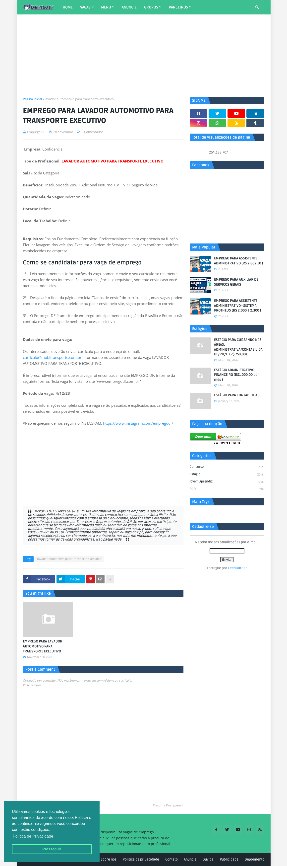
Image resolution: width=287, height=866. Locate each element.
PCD (227, 489)
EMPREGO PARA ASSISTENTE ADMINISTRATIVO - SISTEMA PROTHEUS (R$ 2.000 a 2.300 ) (237, 306)
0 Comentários (92, 132)
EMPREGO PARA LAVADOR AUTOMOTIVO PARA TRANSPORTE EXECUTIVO (42, 646)
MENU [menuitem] (106, 7)
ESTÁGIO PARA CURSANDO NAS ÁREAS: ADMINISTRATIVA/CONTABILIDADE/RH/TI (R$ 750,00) (238, 347)
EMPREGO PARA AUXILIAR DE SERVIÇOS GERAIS (236, 282)
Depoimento (254, 859)
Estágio (227, 474)
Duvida (208, 859)
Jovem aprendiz (227, 481)
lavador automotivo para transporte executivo (79, 99)
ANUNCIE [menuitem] (129, 7)
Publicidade (229, 859)
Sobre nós (108, 859)
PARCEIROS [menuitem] (178, 7)
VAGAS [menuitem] (85, 7)
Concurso (227, 467)
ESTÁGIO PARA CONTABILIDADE (237, 395)
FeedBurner (237, 568)
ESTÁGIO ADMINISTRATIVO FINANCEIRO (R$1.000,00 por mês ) (236, 375)
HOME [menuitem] (68, 7)
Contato (171, 859)
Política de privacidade (141, 859)
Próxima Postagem (167, 805)
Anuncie (190, 859)
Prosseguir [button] (51, 849)
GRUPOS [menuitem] (151, 7)
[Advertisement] (143, 55)
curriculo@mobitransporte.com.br (52, 357)
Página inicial (32, 99)
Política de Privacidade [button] (33, 836)
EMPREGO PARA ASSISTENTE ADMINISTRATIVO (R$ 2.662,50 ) (238, 260)
